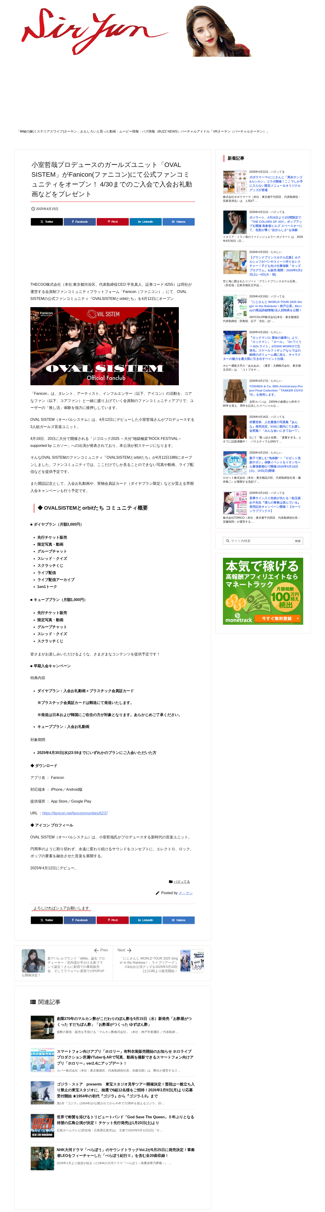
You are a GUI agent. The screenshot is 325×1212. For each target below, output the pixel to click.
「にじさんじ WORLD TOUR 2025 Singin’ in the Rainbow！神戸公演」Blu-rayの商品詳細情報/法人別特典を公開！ (275, 306)
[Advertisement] (162, 94)
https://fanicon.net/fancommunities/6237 (75, 813)
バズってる (182, 881)
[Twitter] (47, 222)
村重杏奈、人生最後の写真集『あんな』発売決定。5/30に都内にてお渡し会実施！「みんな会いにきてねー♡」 (275, 426)
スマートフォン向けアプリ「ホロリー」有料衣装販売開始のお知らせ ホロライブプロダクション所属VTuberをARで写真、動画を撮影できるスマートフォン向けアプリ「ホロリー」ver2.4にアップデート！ (125, 1057)
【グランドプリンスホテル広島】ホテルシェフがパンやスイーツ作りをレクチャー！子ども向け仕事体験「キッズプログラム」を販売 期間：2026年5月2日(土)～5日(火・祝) (275, 266)
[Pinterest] (113, 222)
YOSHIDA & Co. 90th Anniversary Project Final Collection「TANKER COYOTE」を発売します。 (276, 390)
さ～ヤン (186, 893)
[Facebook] (80, 222)
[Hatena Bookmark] (179, 222)
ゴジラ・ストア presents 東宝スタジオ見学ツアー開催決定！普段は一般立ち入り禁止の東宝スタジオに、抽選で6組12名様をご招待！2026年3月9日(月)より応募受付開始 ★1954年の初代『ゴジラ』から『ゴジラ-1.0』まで (126, 1090)
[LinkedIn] (146, 222)
